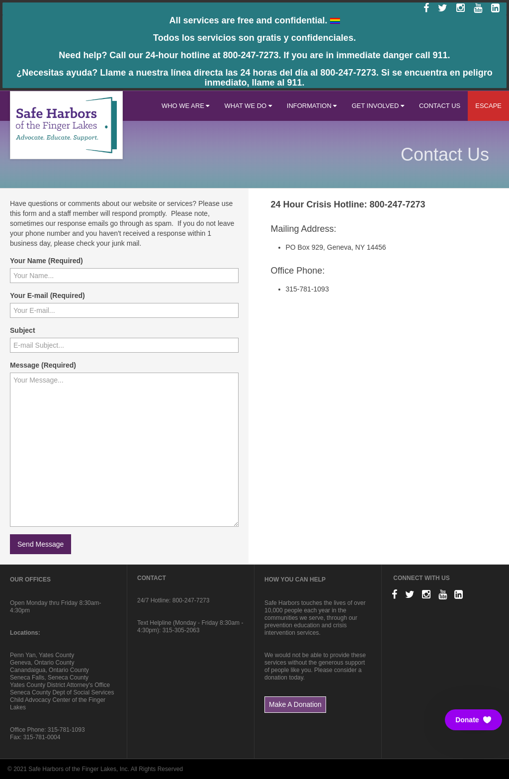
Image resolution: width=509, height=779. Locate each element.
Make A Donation (295, 704)
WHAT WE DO (247, 105)
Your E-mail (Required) (47, 295)
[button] (473, 719)
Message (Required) (43, 365)
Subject (22, 330)
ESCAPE (488, 105)
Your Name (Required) (46, 261)
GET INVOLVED (377, 105)
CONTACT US (439, 105)
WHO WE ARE (186, 105)
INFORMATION (312, 105)
